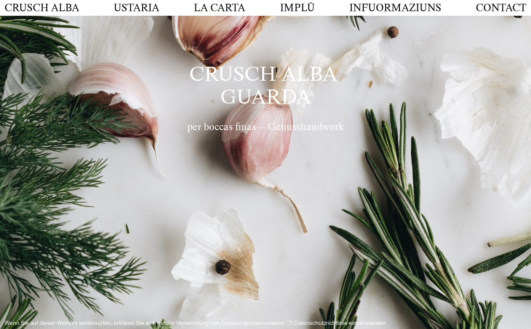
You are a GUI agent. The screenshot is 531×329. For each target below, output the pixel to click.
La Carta (219, 8)
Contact (501, 8)
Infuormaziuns (395, 8)
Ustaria (136, 8)
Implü (297, 8)
